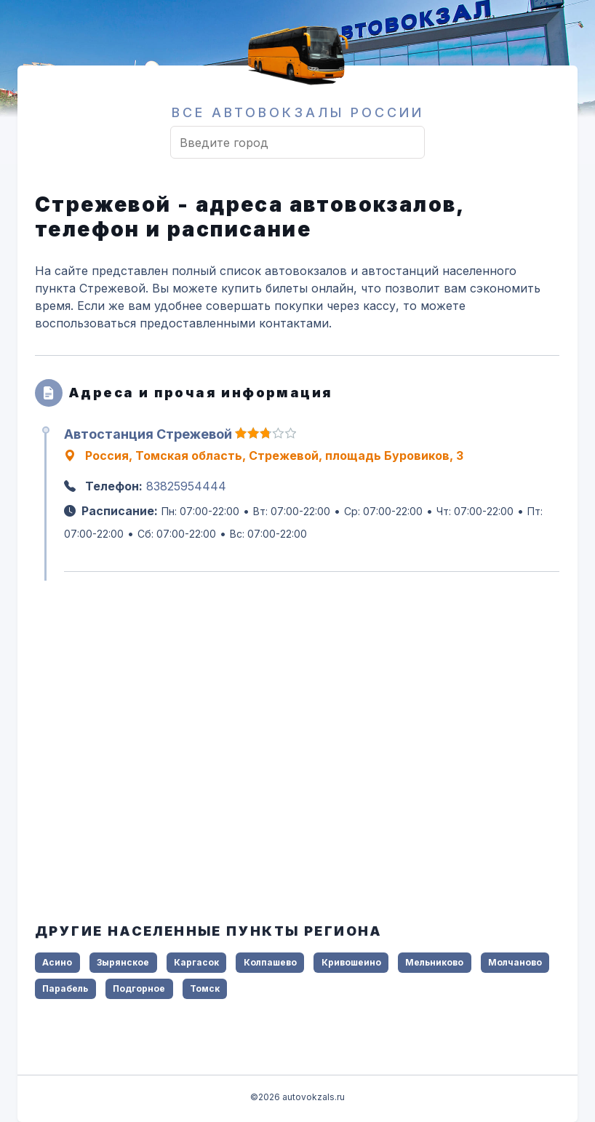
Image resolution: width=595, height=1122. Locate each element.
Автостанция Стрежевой (148, 434)
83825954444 (186, 486)
